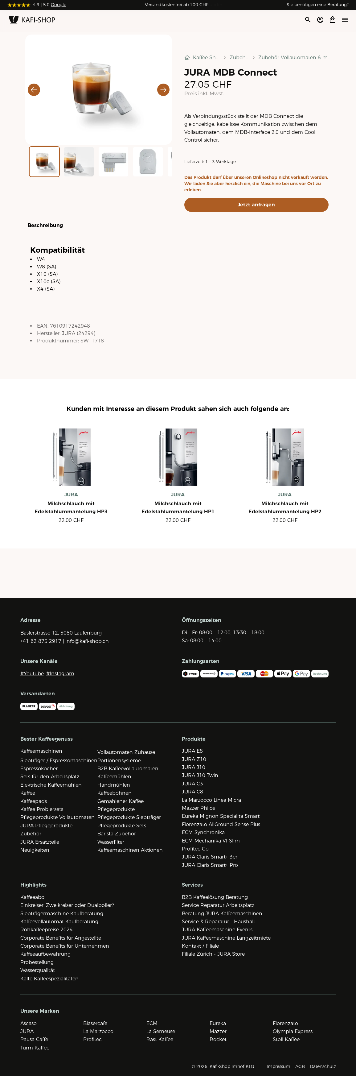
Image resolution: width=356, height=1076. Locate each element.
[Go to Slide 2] (78, 161)
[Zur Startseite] (32, 21)
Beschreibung (45, 225)
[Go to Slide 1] (44, 161)
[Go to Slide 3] (113, 161)
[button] (98, 90)
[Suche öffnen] (307, 19)
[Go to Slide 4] (148, 161)
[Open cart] (332, 19)
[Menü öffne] (345, 19)
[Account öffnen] (320, 19)
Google (58, 4)
